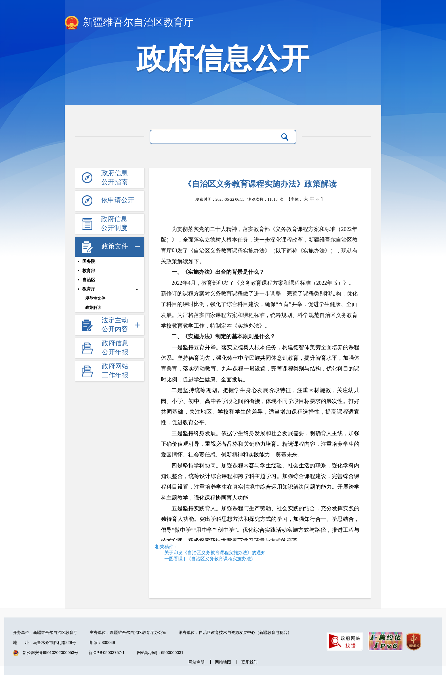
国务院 (88, 261)
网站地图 (223, 662)
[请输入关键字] (215, 137)
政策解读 (93, 307)
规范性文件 (95, 298)
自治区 (88, 280)
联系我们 (249, 662)
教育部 (88, 270)
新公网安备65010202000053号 (50, 652)
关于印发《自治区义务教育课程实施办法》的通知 (215, 552)
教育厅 (88, 289)
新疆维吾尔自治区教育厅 (129, 23)
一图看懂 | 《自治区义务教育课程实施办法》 (210, 558)
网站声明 (196, 662)
